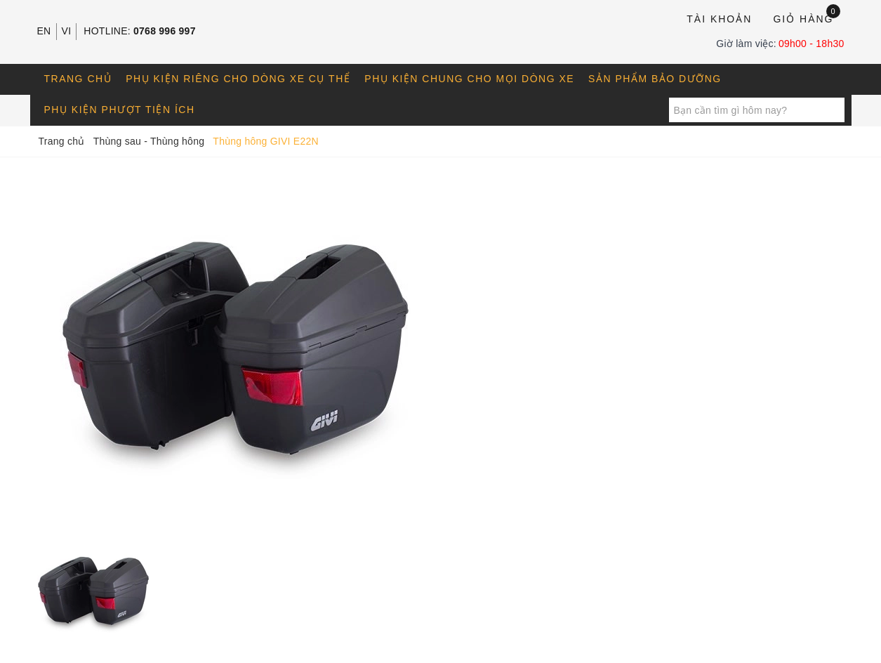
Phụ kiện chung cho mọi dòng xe (469, 78)
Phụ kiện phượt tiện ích (119, 109)
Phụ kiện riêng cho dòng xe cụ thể (238, 78)
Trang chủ (78, 78)
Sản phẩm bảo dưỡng (655, 78)
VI (67, 31)
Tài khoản (719, 19)
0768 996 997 (164, 31)
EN (44, 31)
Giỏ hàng (806, 18)
